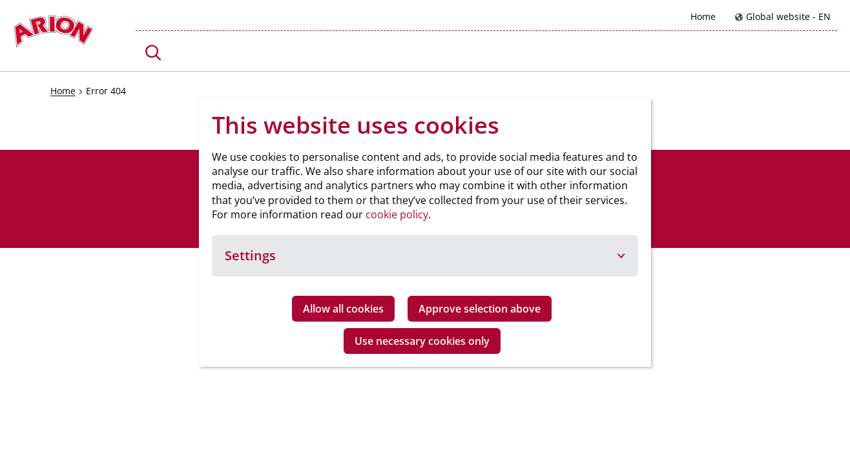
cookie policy (397, 214)
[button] (153, 52)
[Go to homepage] (53, 34)
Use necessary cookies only (422, 341)
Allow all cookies (343, 309)
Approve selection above (480, 309)
